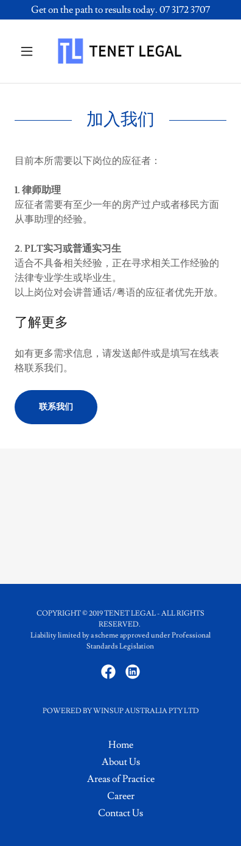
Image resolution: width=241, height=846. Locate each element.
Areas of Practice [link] (121, 779)
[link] (120, 51)
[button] (30, 51)
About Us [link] (121, 762)
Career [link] (120, 796)
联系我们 (56, 407)
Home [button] (120, 745)
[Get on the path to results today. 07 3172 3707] (120, 9)
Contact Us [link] (120, 813)
